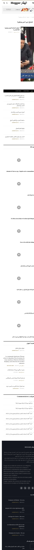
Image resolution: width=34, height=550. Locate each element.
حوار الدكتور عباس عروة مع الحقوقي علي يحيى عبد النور (21, 337)
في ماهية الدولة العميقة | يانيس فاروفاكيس (13, 378)
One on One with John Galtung (25, 242)
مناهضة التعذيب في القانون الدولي (15, 120)
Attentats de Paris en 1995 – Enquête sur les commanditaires (18, 171)
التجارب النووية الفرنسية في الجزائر (25, 266)
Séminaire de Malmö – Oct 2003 (15, 500)
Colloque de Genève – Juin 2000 (14, 517)
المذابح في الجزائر (29, 195)
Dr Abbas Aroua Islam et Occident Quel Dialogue (20, 219)
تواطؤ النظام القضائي (18, 128)
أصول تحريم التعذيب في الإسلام (16, 112)
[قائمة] (31, 3)
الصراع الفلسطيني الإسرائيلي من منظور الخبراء (23, 290)
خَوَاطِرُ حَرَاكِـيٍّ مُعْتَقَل (18, 348)
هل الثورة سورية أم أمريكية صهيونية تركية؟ (22, 403)
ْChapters (24, 91)
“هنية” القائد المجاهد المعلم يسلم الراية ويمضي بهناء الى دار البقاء (17, 413)
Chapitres (16, 91)
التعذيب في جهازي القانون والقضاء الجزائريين (13, 137)
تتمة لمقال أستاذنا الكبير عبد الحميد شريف (13, 386)
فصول (30, 91)
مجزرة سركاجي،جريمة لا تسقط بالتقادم (14, 370)
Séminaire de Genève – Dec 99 (15, 533)
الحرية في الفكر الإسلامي (27, 313)
